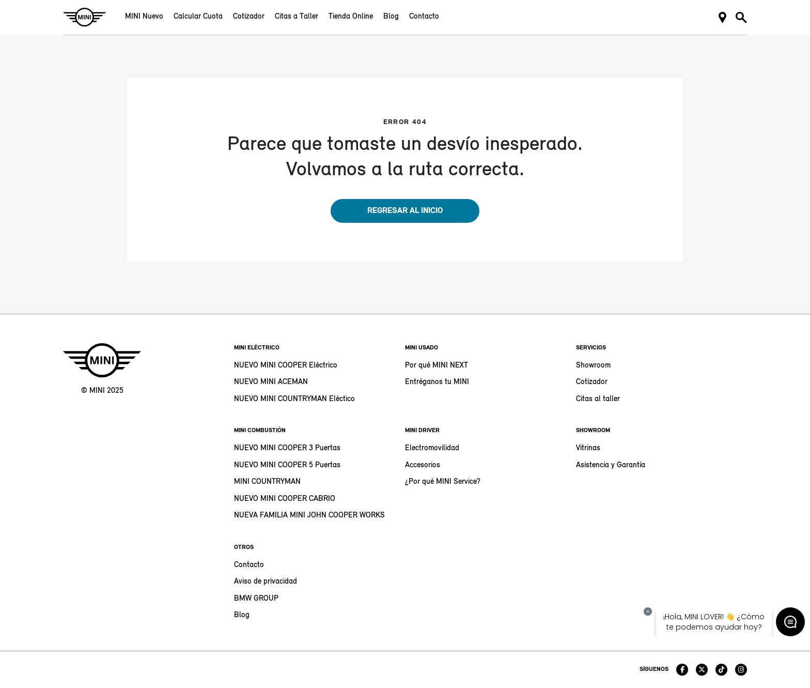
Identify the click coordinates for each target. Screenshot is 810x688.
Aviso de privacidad (265, 582)
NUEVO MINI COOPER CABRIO (284, 499)
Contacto (424, 17)
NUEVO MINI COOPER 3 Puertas (287, 448)
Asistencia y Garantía (610, 465)
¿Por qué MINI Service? (442, 482)
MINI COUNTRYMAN (267, 482)
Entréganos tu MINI (437, 382)
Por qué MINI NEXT (436, 366)
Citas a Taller (296, 17)
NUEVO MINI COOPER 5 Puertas (287, 465)
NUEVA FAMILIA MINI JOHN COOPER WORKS (309, 515)
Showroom (593, 366)
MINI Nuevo (144, 17)
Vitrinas (588, 448)
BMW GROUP (256, 599)
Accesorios (422, 465)
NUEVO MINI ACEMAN (271, 382)
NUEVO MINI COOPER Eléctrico (285, 366)
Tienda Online (351, 17)
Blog (391, 17)
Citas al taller (598, 399)
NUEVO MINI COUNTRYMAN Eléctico (294, 399)
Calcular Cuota (198, 17)
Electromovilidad (432, 448)
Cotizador (248, 17)
